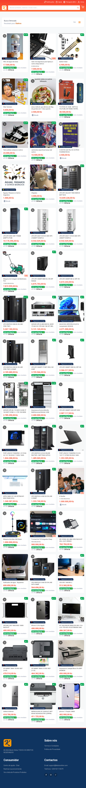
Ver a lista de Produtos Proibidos (15, 772)
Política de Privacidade (52, 749)
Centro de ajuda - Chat (11, 765)
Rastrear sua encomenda (13, 769)
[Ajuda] (59, 2)
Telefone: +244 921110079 (53, 769)
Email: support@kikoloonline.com (56, 765)
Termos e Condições (51, 746)
